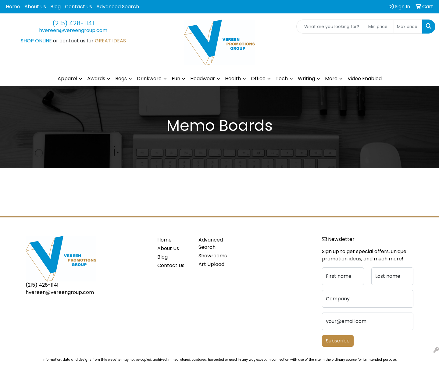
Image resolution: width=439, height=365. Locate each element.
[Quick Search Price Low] (379, 27)
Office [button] (258, 78)
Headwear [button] (202, 78)
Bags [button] (121, 78)
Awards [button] (96, 78)
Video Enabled (365, 78)
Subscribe (338, 340)
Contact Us (78, 6)
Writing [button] (306, 78)
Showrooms (212, 255)
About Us (35, 6)
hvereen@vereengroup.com (73, 30)
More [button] (331, 78)
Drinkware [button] (149, 78)
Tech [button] (282, 78)
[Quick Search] (330, 27)
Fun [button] (176, 78)
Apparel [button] (67, 78)
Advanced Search (117, 6)
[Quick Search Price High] (408, 27)
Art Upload (211, 264)
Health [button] (233, 78)
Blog (55, 6)
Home (13, 6)
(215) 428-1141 (73, 23)
